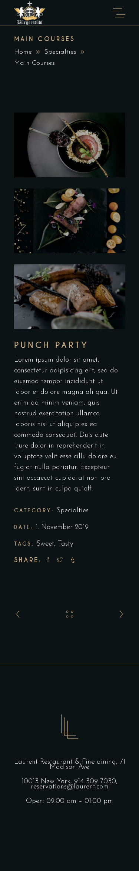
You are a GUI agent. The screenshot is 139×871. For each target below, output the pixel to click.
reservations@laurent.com (70, 786)
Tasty (65, 543)
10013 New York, (47, 781)
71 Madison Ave (87, 764)
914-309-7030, (96, 781)
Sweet (45, 543)
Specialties (60, 52)
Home (23, 52)
